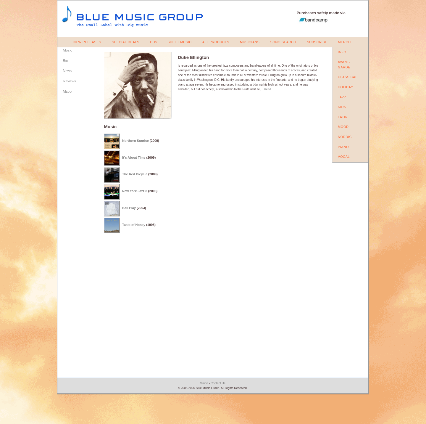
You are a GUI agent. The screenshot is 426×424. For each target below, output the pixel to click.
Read (267, 89)
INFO (342, 52)
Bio (65, 60)
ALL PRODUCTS (215, 42)
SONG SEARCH (283, 42)
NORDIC (345, 137)
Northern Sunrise (135, 140)
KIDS (342, 107)
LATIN (343, 117)
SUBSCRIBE (317, 42)
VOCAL (344, 156)
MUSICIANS (250, 42)
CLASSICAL (347, 77)
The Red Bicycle (134, 174)
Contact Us (218, 383)
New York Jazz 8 (134, 191)
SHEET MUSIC (179, 42)
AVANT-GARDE (344, 64)
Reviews (69, 81)
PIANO (343, 147)
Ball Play (129, 208)
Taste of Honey (133, 225)
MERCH (344, 42)
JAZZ (342, 97)
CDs (153, 42)
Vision (204, 383)
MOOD (343, 127)
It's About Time (133, 157)
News (67, 70)
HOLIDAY (345, 87)
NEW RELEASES (87, 42)
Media (67, 91)
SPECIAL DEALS (125, 42)
